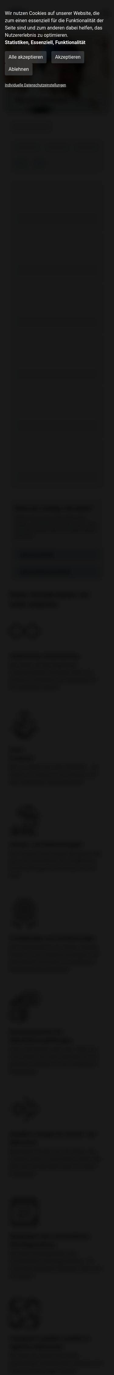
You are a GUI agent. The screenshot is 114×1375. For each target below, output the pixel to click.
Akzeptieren (68, 57)
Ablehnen (19, 69)
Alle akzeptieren (26, 57)
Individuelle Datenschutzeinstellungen (35, 85)
